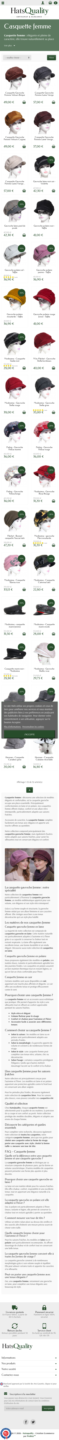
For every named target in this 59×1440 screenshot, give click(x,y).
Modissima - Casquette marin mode (44, 625)
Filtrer (51, 57)
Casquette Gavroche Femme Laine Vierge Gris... (44, 95)
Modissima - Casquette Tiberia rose (14, 581)
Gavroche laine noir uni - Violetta (44, 182)
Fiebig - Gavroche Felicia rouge (44, 448)
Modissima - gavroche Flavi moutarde (44, 536)
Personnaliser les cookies (33, 726)
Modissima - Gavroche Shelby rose (44, 669)
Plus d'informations (12, 726)
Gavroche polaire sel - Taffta (15, 271)
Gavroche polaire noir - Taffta (44, 226)
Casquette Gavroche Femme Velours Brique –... (14, 95)
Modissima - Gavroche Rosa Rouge (44, 492)
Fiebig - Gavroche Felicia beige (14, 492)
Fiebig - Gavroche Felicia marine (14, 448)
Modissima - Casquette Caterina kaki (44, 581)
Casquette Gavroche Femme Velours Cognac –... (15, 139)
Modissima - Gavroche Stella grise (44, 403)
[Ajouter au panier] (24, 102)
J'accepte (29, 734)
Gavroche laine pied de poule (14, 226)
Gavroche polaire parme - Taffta (44, 271)
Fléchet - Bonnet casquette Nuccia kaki (15, 536)
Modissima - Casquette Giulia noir (14, 359)
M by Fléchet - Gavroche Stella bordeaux (44, 359)
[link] (26, 1422)
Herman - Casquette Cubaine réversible (44, 758)
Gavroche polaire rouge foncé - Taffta (44, 315)
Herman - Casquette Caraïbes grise (15, 758)
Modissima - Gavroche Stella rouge (15, 403)
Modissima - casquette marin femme (15, 625)
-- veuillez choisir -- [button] (13, 57)
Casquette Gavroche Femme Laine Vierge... (44, 138)
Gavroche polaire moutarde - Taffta (15, 315)
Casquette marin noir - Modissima (15, 669)
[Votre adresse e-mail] (23, 1408)
